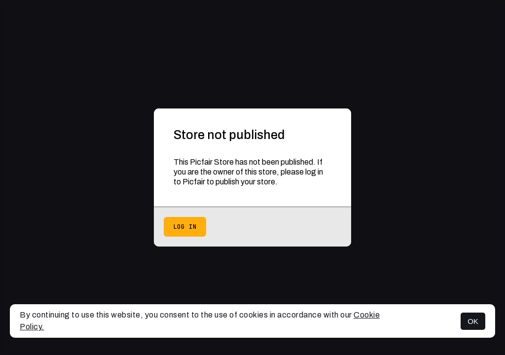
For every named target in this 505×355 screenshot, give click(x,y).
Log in (185, 227)
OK (473, 321)
